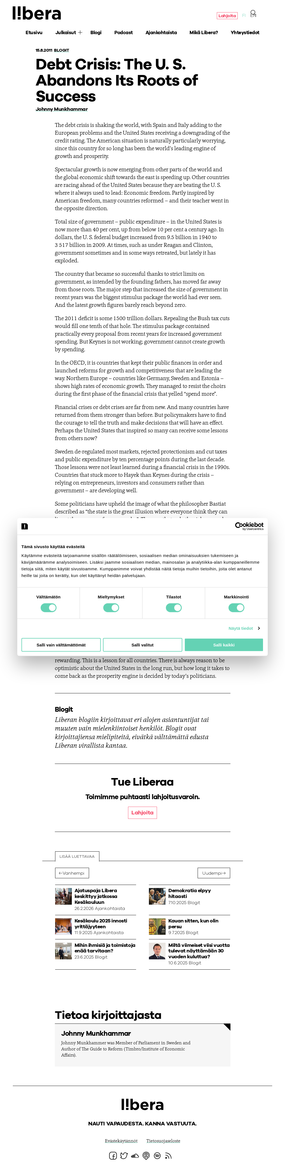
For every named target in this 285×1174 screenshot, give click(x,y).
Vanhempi (74, 873)
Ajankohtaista (161, 33)
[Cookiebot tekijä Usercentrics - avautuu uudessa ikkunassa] (239, 526)
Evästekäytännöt (121, 1141)
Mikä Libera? (204, 33)
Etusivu (34, 33)
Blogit (62, 50)
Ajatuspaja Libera (38, 13)
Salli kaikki (224, 644)
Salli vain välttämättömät (61, 644)
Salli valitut (142, 644)
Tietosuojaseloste (163, 1141)
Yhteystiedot (245, 33)
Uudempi (212, 873)
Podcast (123, 33)
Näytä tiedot (241, 628)
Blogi (96, 33)
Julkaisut (65, 33)
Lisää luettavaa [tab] (77, 857)
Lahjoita (226, 16)
